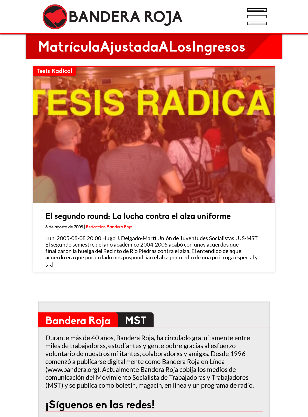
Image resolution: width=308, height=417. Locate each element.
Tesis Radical (54, 71)
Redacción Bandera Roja (109, 227)
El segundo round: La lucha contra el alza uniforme (138, 217)
